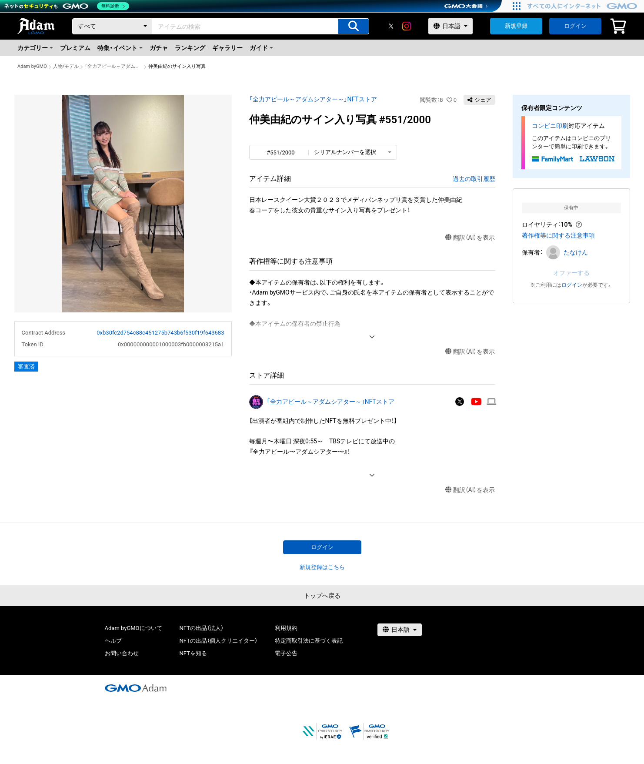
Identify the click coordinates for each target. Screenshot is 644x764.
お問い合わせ (122, 653)
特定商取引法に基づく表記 (309, 640)
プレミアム (75, 47)
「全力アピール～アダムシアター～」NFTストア (113, 66)
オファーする (571, 272)
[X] (391, 26)
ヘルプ (113, 640)
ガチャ (159, 47)
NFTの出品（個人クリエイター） (218, 640)
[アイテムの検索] (353, 26)
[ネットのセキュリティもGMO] (66, 6)
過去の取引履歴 (474, 178)
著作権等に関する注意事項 (558, 235)
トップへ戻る (322, 595)
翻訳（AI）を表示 (470, 237)
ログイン (575, 26)
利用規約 (286, 628)
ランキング (190, 48)
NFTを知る (193, 653)
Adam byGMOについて (133, 628)
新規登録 (516, 26)
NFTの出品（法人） (202, 628)
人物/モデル (66, 66)
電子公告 (286, 653)
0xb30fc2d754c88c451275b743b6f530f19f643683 (160, 332)
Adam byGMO (32, 66)
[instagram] (406, 26)
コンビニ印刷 (550, 125)
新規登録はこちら (322, 567)
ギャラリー (227, 48)
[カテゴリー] (112, 26)
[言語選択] (450, 26)
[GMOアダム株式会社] (136, 688)
